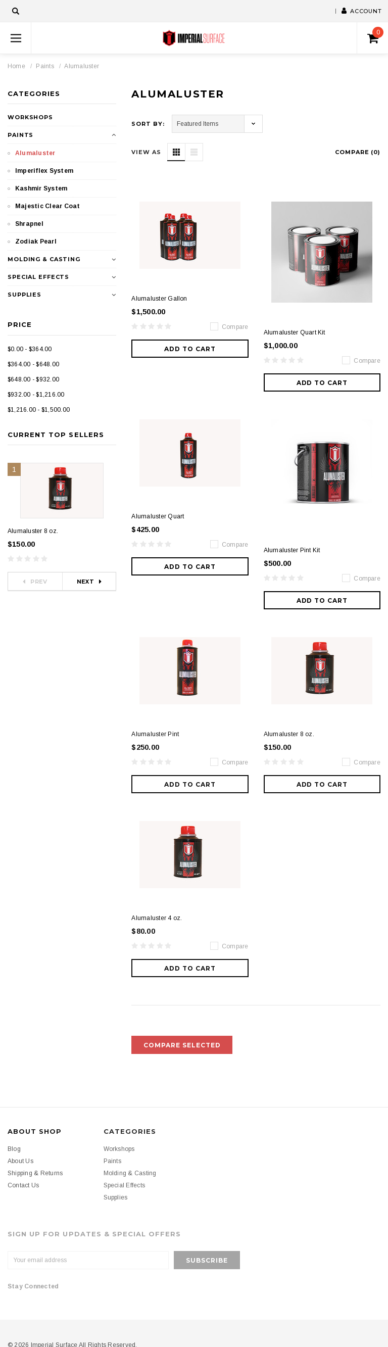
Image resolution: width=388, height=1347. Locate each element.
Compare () (357, 152)
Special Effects (38, 276)
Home (16, 66)
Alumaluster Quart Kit (294, 332)
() (375, 35)
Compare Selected (181, 1045)
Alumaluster (81, 66)
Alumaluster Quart (157, 516)
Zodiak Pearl (36, 241)
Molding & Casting (44, 259)
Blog (14, 1148)
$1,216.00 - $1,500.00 (39, 409)
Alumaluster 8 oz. (33, 531)
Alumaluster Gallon (159, 298)
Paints (45, 66)
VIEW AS (146, 152)
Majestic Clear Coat (47, 206)
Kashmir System (41, 188)
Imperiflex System (44, 170)
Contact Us (23, 1185)
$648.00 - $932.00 (33, 379)
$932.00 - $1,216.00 (36, 394)
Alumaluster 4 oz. (156, 918)
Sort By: (147, 123)
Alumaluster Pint (155, 734)
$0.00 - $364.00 (30, 349)
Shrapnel (29, 223)
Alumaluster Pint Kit (292, 550)
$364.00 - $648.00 (33, 364)
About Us (20, 1161)
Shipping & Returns (35, 1173)
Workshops (30, 117)
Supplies (24, 294)
